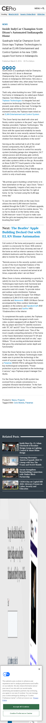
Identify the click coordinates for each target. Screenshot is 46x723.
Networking (26, 578)
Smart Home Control (29, 584)
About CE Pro (5, 610)
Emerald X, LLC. (19, 649)
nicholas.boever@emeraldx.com (34, 625)
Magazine (4, 613)
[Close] (39, 669)
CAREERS (18, 652)
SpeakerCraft (32, 306)
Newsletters (5, 616)
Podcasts (4, 596)
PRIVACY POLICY (25, 659)
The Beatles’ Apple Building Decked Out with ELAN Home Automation (21, 232)
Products (4, 584)
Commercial (27, 581)
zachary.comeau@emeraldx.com (34, 616)
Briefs (3, 581)
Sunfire (25, 308)
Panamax (8, 363)
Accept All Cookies (21, 707)
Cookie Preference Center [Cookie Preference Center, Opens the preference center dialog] (21, 713)
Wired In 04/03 (14, 14)
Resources (4, 590)
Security (25, 593)
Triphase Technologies (12, 100)
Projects (21, 400)
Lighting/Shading (28, 590)
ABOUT (10, 652)
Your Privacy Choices (22, 656)
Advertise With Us (7, 607)
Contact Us (27, 628)
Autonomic (19, 300)
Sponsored (4, 593)
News (5, 24)
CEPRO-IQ (4, 619)
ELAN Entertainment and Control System (22, 114)
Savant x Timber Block (27, 14)
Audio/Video (27, 587)
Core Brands (19, 403)
